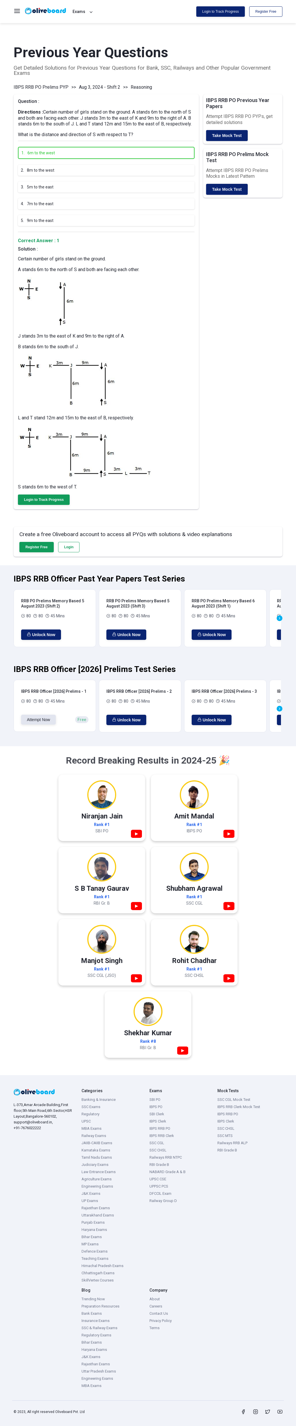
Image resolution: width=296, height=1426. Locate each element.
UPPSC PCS (158, 1186)
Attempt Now (38, 719)
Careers (155, 1306)
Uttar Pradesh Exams (99, 1371)
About (154, 1299)
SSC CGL (156, 1143)
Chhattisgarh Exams (98, 1273)
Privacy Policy (160, 1320)
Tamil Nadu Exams (97, 1157)
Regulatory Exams (96, 1335)
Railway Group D (163, 1201)
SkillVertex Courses (98, 1280)
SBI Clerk (156, 1114)
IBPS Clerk (157, 1121)
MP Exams (90, 1244)
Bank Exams (92, 1313)
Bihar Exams (92, 1237)
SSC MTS (225, 1136)
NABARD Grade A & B (167, 1172)
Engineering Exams (97, 1186)
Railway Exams (94, 1136)
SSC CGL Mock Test (233, 1099)
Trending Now (93, 1299)
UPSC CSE (157, 1179)
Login (69, 547)
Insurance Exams (96, 1320)
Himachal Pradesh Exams (102, 1266)
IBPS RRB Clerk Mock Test (238, 1107)
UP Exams (90, 1201)
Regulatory (90, 1114)
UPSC (86, 1121)
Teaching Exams (95, 1258)
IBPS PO (155, 1107)
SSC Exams (91, 1107)
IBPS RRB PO (159, 1128)
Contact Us (158, 1313)
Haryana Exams (94, 1229)
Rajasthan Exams (96, 1208)
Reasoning (141, 87)
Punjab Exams (93, 1222)
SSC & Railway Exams (99, 1328)
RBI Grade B (159, 1164)
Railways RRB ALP (232, 1143)
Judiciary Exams (95, 1164)
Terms (154, 1328)
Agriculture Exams (97, 1179)
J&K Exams (91, 1193)
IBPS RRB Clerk (161, 1136)
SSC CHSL (157, 1150)
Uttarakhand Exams (98, 1215)
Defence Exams (95, 1251)
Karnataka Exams (96, 1150)
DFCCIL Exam (160, 1193)
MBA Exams (91, 1128)
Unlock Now (41, 634)
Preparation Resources (100, 1306)
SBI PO (154, 1099)
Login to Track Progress (220, 12)
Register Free (265, 12)
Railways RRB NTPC (165, 1157)
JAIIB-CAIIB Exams (97, 1143)
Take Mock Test (227, 135)
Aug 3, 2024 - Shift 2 (99, 87)
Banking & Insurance (99, 1099)
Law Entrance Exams (99, 1172)
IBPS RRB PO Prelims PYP (41, 87)
